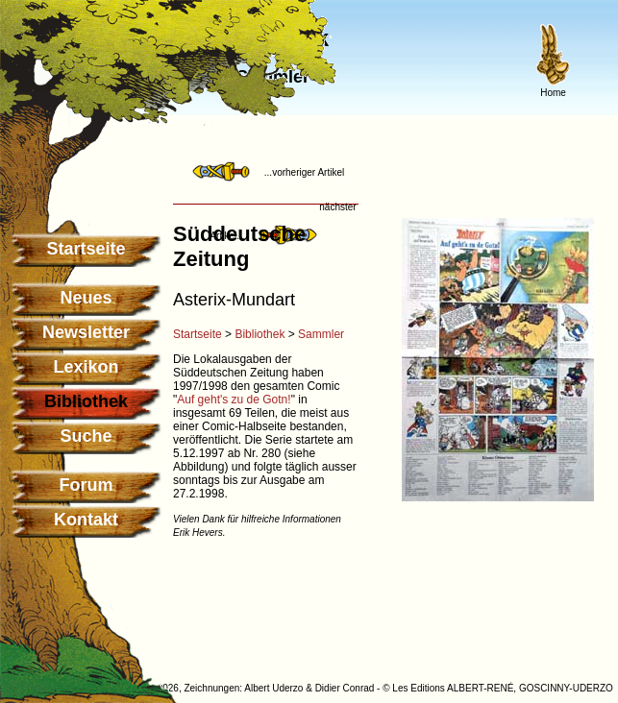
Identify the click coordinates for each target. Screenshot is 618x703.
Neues (85, 297)
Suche (85, 436)
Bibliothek (259, 334)
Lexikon (85, 366)
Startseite (85, 248)
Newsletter (86, 332)
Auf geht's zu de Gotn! (233, 399)
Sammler (321, 334)
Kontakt (86, 519)
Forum (86, 485)
